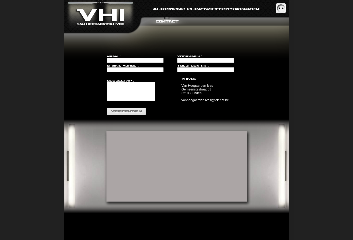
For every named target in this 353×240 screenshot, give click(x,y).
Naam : (114, 56)
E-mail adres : (123, 65)
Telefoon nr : (193, 65)
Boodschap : (120, 80)
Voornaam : (189, 56)
